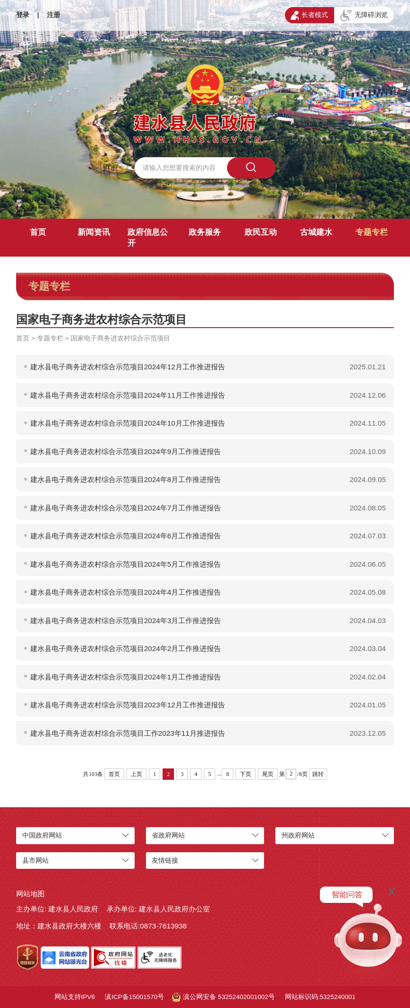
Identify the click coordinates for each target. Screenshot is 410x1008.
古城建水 (316, 232)
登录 (22, 14)
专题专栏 (371, 232)
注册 (53, 14)
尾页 (267, 774)
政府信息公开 (148, 238)
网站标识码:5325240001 (320, 996)
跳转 (318, 774)
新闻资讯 (94, 232)
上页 (136, 774)
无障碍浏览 (364, 15)
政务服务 (205, 232)
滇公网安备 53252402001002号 (223, 997)
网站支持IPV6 (75, 996)
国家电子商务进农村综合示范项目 (120, 338)
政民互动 (261, 232)
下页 (245, 774)
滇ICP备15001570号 (134, 996)
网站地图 (30, 894)
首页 (38, 232)
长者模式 (309, 15)
